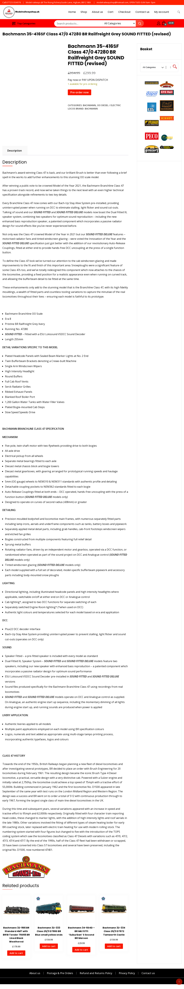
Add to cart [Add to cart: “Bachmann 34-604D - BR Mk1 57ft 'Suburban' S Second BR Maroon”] (81, 949)
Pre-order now (79, 92)
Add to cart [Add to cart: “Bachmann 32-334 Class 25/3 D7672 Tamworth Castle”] (114, 946)
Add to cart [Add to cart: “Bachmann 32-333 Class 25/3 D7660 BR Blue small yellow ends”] (48, 946)
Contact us (142, 12)
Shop (84, 12)
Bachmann (89, 105)
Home (72, 12)
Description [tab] (14, 150)
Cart (110, 12)
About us (97, 12)
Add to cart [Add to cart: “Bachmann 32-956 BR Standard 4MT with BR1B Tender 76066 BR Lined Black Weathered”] (16, 953)
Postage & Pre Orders (60, 973)
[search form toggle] (179, 12)
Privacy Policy (127, 973)
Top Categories (23, 23)
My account (161, 12)
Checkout (124, 12)
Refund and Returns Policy (96, 973)
